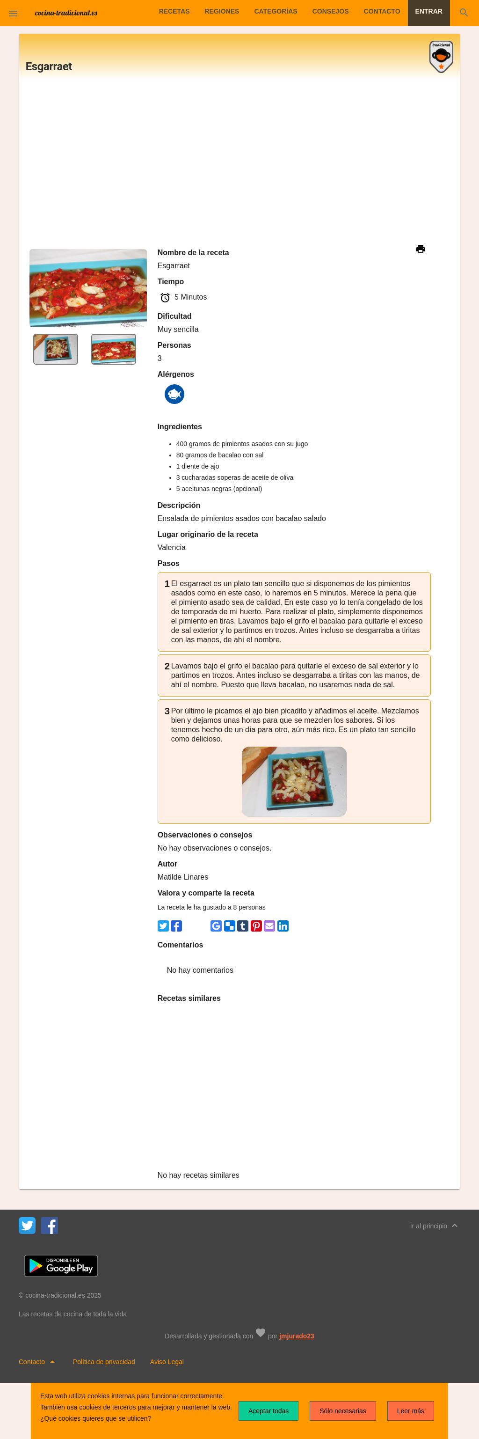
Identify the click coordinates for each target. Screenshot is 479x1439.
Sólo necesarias (342, 1411)
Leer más (410, 1411)
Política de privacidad (104, 1362)
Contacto (39, 1362)
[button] (13, 13)
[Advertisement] (239, 162)
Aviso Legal (167, 1362)
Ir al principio (435, 1225)
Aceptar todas (268, 1411)
